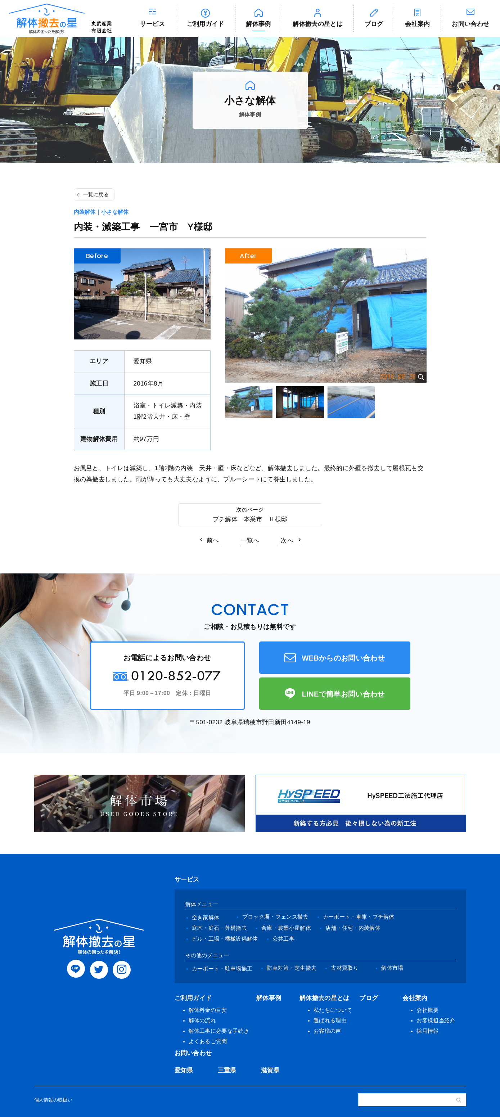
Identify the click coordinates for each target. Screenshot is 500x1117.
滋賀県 (270, 1070)
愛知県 (184, 1070)
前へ (213, 540)
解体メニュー (202, 904)
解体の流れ (202, 1020)
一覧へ (250, 540)
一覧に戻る (96, 194)
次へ (287, 540)
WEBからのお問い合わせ (343, 658)
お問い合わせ (193, 1053)
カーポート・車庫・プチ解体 (359, 917)
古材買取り (345, 968)
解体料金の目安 (208, 1010)
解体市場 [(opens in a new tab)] (392, 968)
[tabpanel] (326, 315)
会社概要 (427, 1010)
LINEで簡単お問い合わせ (343, 694)
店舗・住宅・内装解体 (352, 928)
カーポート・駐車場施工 (222, 968)
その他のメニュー (207, 955)
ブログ (374, 24)
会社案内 (417, 24)
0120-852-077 (176, 675)
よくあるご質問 (208, 1041)
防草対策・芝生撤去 (291, 968)
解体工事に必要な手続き (219, 1031)
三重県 (227, 1070)
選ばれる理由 (330, 1020)
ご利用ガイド (205, 24)
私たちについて (333, 1010)
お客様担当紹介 (435, 1020)
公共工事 (283, 939)
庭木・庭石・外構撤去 (219, 928)
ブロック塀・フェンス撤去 (275, 917)
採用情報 (427, 1031)
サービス (152, 24)
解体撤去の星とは (318, 24)
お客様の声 (327, 1031)
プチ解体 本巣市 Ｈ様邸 (250, 519)
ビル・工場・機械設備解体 (225, 939)
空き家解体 (206, 917)
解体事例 (258, 24)
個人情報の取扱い (53, 1100)
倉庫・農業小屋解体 (286, 928)
